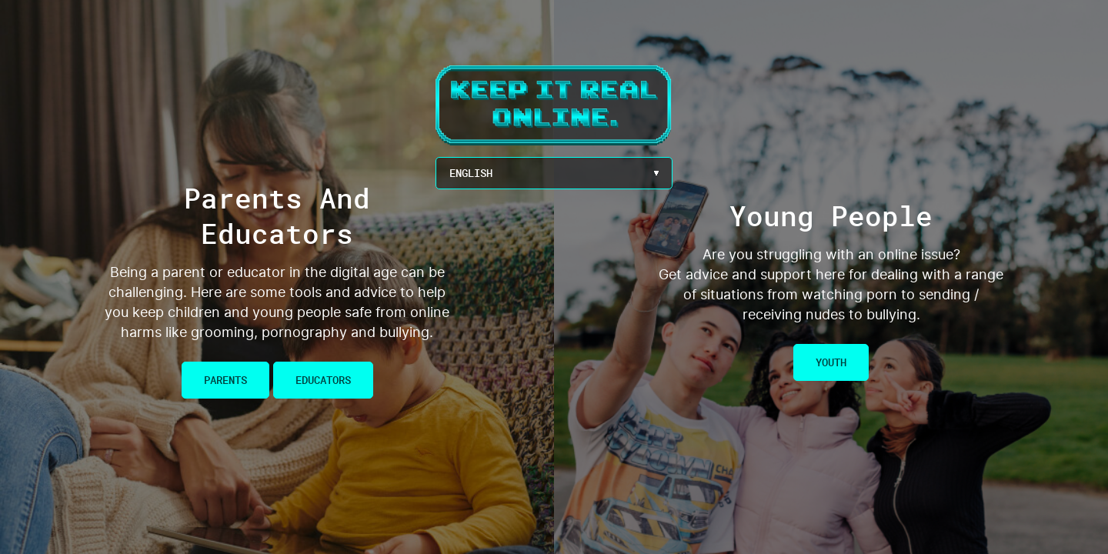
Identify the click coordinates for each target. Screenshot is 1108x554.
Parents (225, 379)
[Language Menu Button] (554, 173)
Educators (323, 379)
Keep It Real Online (554, 105)
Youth (831, 362)
